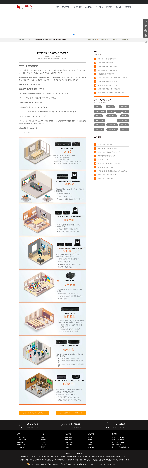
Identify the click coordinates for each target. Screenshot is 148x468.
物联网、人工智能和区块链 (105, 178)
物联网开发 (65, 7)
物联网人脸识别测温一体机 (105, 167)
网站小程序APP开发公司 (28, 457)
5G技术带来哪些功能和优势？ (106, 156)
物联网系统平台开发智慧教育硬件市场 (109, 163)
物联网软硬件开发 (45, 58)
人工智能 (114, 39)
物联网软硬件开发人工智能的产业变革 (109, 152)
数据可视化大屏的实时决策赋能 (107, 59)
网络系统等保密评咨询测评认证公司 (71, 457)
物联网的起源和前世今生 (105, 144)
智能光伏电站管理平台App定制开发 (108, 70)
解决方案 (118, 7)
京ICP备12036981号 (53, 464)
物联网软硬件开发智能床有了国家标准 (109, 89)
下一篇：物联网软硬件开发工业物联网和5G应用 (70, 413)
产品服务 (109, 7)
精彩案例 (128, 7)
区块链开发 (99, 7)
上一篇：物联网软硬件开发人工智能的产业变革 (32, 413)
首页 (57, 7)
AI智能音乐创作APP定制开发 (106, 74)
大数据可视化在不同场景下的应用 (107, 66)
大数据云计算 (77, 7)
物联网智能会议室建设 (57, 58)
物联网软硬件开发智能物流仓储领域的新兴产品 (111, 93)
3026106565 (78, 453)
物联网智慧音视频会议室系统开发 (56, 39)
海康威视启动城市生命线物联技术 (107, 62)
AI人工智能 (88, 7)
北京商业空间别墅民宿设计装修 (115, 457)
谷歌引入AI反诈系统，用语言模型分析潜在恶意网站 (113, 77)
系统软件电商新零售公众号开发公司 (48, 457)
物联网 (66, 58)
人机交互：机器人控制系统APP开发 (108, 81)
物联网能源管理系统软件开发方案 (107, 85)
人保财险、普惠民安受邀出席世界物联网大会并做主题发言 (113, 171)
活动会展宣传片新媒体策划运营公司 (94, 457)
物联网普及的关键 (103, 159)
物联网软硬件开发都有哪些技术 (107, 174)
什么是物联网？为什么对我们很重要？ (109, 148)
